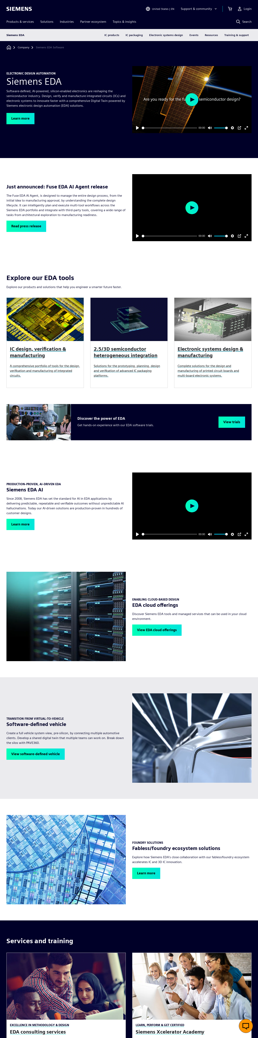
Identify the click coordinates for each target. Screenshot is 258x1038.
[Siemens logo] (19, 9)
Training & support (236, 35)
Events (193, 35)
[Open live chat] (246, 1026)
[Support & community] (199, 9)
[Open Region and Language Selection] (160, 9)
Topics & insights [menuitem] (124, 22)
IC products (111, 35)
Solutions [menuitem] (46, 22)
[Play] (137, 128)
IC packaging (134, 35)
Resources (211, 35)
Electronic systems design (166, 35)
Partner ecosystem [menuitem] (93, 22)
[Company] (23, 47)
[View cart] (230, 9)
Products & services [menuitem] (20, 22)
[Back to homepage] (8, 47)
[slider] (169, 128)
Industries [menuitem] (67, 22)
